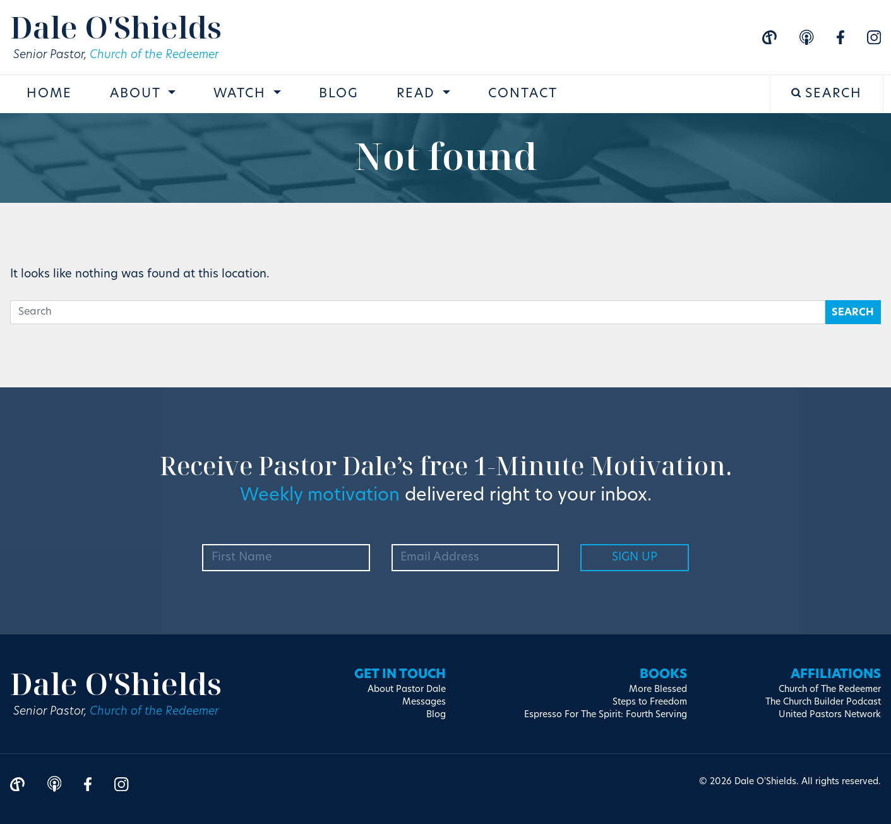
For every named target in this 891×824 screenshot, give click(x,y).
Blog (339, 94)
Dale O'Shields (116, 26)
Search (827, 93)
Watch (241, 94)
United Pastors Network (830, 715)
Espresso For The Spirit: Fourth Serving (605, 715)
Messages (424, 702)
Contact (523, 94)
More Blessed (658, 689)
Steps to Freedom (650, 702)
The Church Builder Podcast (823, 702)
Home (49, 94)
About (137, 94)
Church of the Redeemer (154, 55)
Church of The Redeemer (830, 689)
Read (418, 94)
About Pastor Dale (407, 689)
